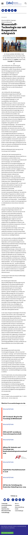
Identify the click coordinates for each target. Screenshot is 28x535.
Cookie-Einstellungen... (6, 530)
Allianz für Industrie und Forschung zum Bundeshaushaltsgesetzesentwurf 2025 (15, 450)
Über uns (17, 503)
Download (18, 61)
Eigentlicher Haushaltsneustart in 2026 (14, 471)
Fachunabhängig (5, 512)
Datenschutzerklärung (19, 507)
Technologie (4, 503)
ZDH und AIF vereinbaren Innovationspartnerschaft (12, 433)
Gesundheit (4, 507)
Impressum (17, 505)
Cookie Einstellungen (19, 510)
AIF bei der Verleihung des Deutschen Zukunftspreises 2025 (14, 486)
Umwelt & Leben (5, 509)
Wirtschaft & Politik (6, 510)
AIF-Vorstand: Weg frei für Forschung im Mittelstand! (12, 418)
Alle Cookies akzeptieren (7, 533)
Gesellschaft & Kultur (6, 505)
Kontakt (16, 509)
